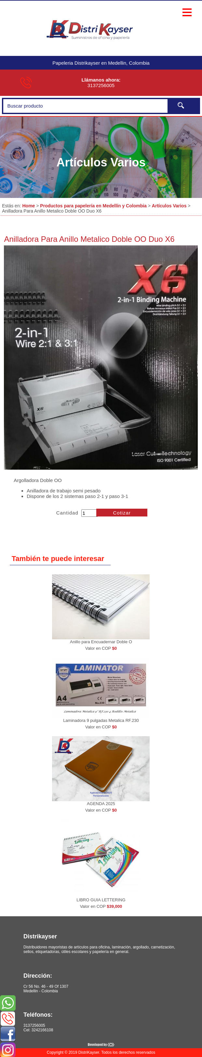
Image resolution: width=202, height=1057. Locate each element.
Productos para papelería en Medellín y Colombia (93, 205)
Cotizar (122, 512)
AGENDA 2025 (101, 803)
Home (28, 205)
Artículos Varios (169, 205)
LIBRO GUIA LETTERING (100, 899)
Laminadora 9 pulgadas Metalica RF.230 (101, 720)
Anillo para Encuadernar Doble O (101, 641)
